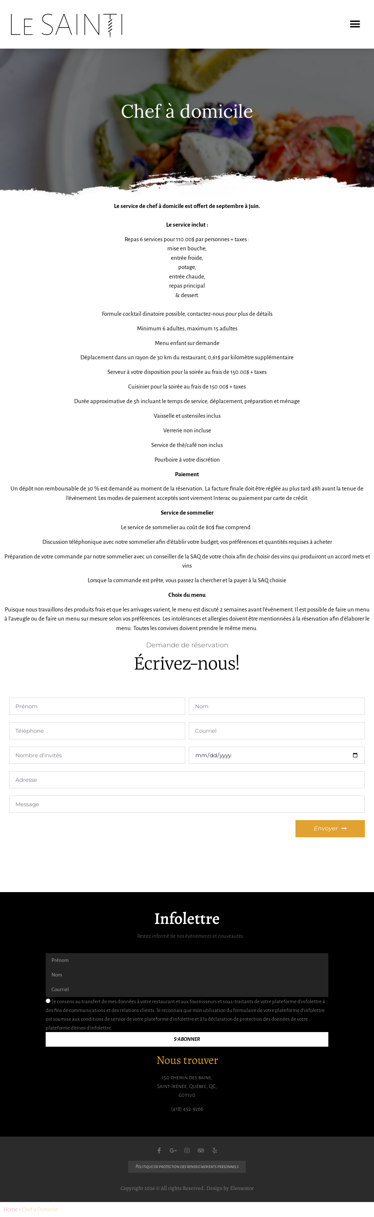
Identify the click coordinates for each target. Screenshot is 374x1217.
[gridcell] (187, 417)
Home (11, 1209)
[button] (355, 24)
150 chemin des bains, (187, 1077)
